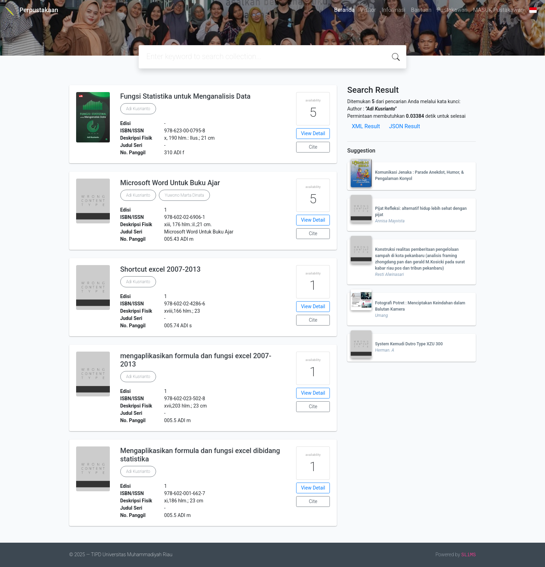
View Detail (313, 133)
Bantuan (421, 10)
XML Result (366, 126)
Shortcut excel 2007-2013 (160, 269)
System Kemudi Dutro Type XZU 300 (409, 344)
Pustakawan (452, 10)
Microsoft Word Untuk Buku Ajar (170, 183)
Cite (313, 147)
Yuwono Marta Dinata (184, 195)
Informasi (393, 10)
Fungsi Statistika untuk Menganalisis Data (185, 96)
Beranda (344, 10)
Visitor (368, 10)
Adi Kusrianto (138, 108)
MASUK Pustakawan (498, 10)
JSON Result (404, 126)
